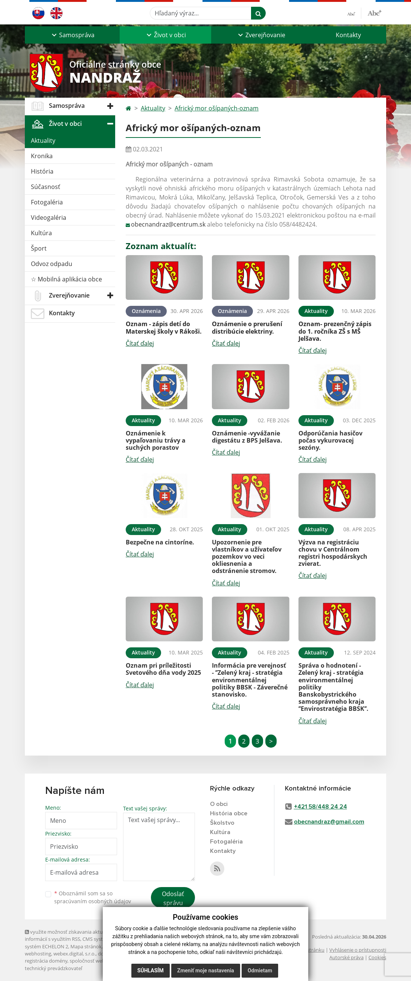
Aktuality (43, 140)
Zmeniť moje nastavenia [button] (205, 970)
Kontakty (348, 35)
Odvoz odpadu (51, 264)
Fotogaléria (47, 202)
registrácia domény (46, 960)
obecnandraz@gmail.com (329, 822)
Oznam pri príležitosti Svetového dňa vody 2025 (163, 669)
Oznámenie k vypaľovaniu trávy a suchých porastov (156, 440)
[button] (72, 35)
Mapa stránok (86, 946)
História (42, 171)
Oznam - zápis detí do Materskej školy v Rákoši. (164, 327)
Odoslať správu (173, 898)
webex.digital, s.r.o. (74, 953)
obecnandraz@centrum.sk (168, 224)
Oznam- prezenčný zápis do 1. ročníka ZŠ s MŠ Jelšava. (334, 331)
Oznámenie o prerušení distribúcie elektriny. (247, 327)
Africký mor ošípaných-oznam (217, 108)
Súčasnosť (45, 187)
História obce (228, 813)
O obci (219, 804)
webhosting (38, 953)
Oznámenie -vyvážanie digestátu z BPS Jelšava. (247, 436)
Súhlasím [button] (150, 970)
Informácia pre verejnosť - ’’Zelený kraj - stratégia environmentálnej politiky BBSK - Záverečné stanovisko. (250, 679)
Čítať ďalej (140, 343)
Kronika (42, 156)
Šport (39, 248)
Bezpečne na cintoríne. (160, 542)
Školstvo (222, 823)
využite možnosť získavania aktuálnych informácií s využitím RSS (71, 935)
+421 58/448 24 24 (320, 807)
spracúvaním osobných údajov (92, 901)
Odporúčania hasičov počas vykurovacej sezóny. (330, 440)
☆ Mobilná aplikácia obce (66, 279)
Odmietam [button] (260, 970)
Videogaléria (48, 217)
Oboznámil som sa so (92, 897)
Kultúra (41, 233)
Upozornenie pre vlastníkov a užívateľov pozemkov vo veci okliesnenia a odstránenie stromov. (247, 556)
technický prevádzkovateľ (53, 968)
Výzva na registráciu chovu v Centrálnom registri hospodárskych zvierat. (332, 553)
